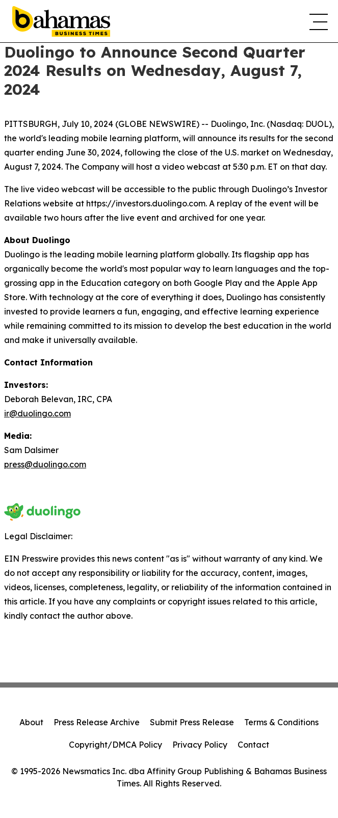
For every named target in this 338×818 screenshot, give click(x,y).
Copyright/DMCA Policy (115, 745)
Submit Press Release (192, 722)
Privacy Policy (199, 745)
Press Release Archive (97, 722)
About (31, 722)
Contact (253, 745)
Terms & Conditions (281, 722)
